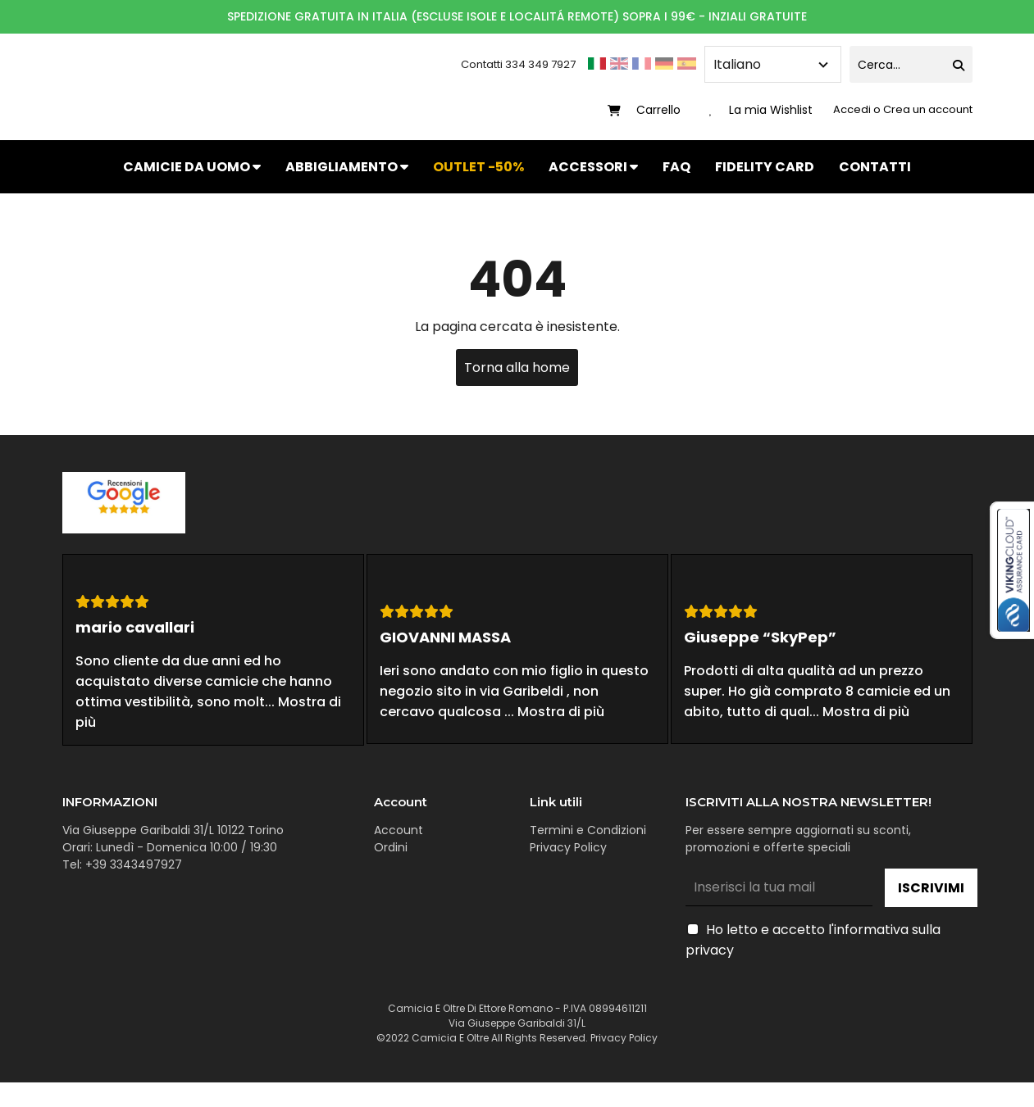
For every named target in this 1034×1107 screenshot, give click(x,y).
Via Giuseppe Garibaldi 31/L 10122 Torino (173, 830)
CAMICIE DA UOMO (192, 166)
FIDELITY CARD (764, 166)
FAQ (676, 166)
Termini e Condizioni (588, 830)
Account (398, 830)
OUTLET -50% (478, 166)
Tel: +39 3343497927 (122, 864)
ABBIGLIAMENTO (346, 166)
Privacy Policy (568, 847)
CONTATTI (875, 166)
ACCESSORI (593, 166)
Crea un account (928, 109)
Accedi (853, 109)
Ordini (391, 847)
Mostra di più (560, 711)
